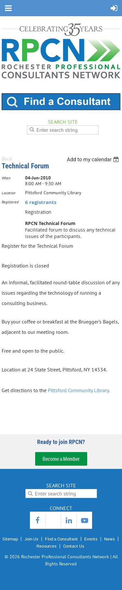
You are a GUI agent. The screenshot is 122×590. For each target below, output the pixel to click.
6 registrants (40, 202)
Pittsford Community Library (78, 390)
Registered (10, 201)
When (6, 178)
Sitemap (10, 539)
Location (8, 192)
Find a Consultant (61, 539)
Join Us (31, 539)
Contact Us (73, 546)
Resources (46, 546)
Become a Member (61, 458)
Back (7, 158)
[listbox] (93, 159)
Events (91, 539)
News (109, 539)
